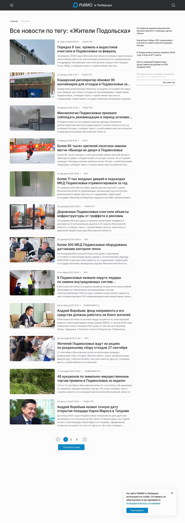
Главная (14, 21)
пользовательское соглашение (143, 503)
